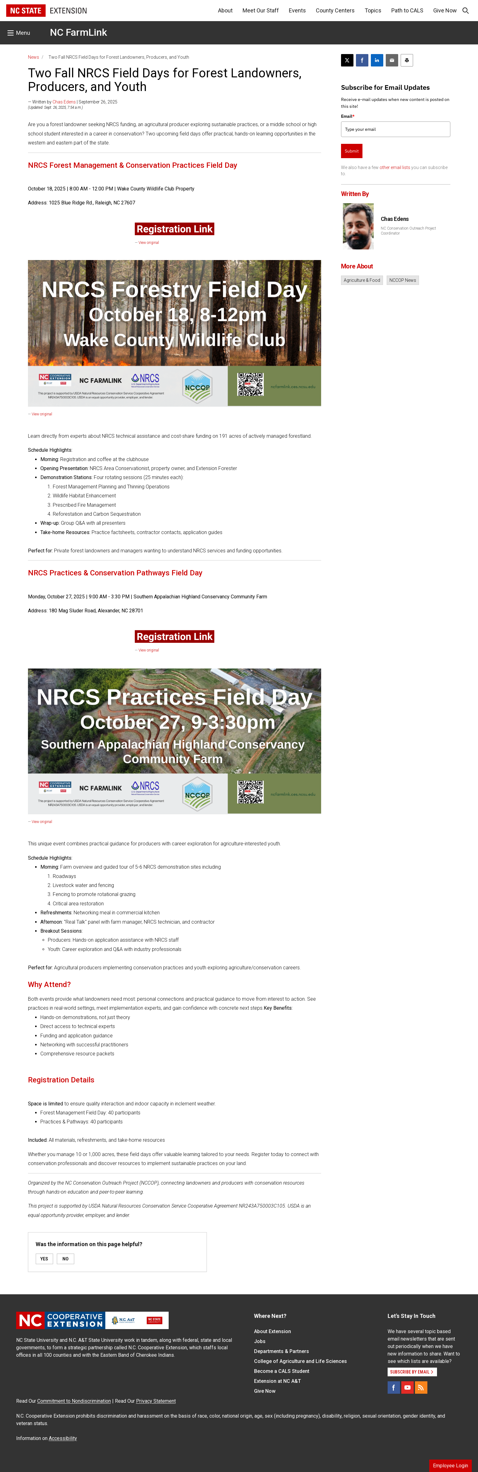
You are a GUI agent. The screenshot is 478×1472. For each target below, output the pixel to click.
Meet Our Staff (261, 10)
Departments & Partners (281, 1351)
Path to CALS (407, 10)
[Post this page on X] (347, 60)
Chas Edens (64, 101)
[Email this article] (392, 60)
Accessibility (63, 1438)
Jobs (260, 1341)
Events (297, 10)
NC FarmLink (78, 32)
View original (149, 242)
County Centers (335, 10)
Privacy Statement (156, 1401)
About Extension (272, 1331)
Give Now (445, 10)
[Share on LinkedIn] (377, 60)
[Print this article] (407, 60)
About (225, 10)
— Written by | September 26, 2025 (72, 101)
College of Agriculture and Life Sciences (300, 1361)
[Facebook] (394, 1387)
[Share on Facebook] (362, 60)
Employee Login (450, 1466)
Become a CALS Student (281, 1371)
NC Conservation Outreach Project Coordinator (408, 230)
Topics (373, 10)
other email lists (395, 167)
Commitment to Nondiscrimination (74, 1401)
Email (348, 116)
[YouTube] (407, 1387)
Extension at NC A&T (277, 1381)
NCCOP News (402, 280)
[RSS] (421, 1387)
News (33, 57)
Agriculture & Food (362, 280)
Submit (352, 151)
